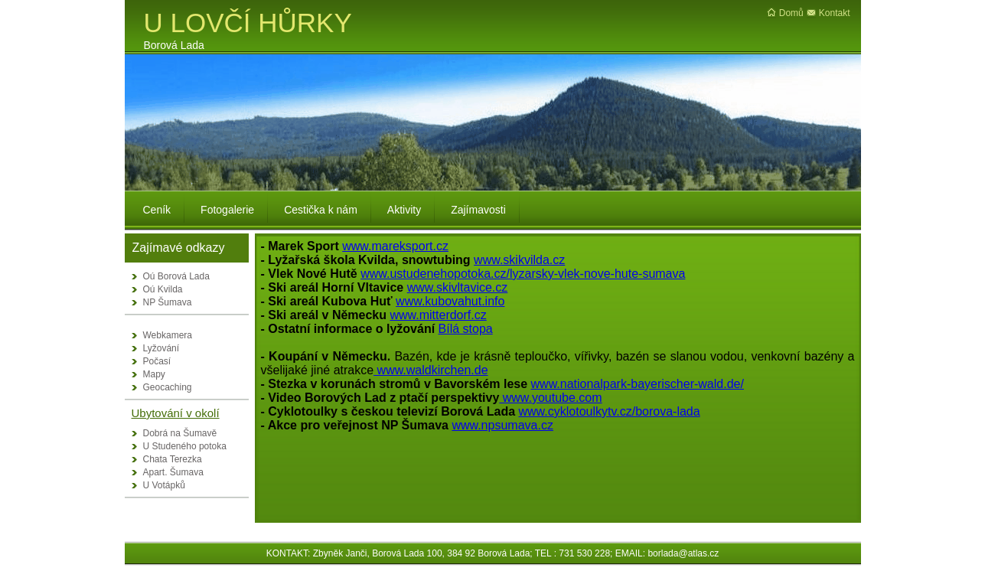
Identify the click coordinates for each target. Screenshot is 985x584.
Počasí (157, 361)
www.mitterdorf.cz (438, 314)
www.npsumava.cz (502, 425)
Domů (791, 13)
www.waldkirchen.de (430, 370)
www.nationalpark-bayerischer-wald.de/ (637, 383)
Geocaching (167, 387)
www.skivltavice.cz (457, 287)
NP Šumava (167, 302)
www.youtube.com (550, 397)
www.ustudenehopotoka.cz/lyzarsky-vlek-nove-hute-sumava (522, 273)
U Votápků (164, 485)
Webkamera (167, 335)
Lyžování (161, 348)
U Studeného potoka (185, 446)
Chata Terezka (172, 459)
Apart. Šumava (173, 472)
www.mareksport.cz (395, 246)
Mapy (154, 374)
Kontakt (834, 13)
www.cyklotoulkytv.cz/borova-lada (609, 411)
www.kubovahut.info (450, 301)
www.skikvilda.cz (519, 259)
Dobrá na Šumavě (180, 433)
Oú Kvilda (163, 289)
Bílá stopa (466, 328)
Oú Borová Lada (176, 276)
